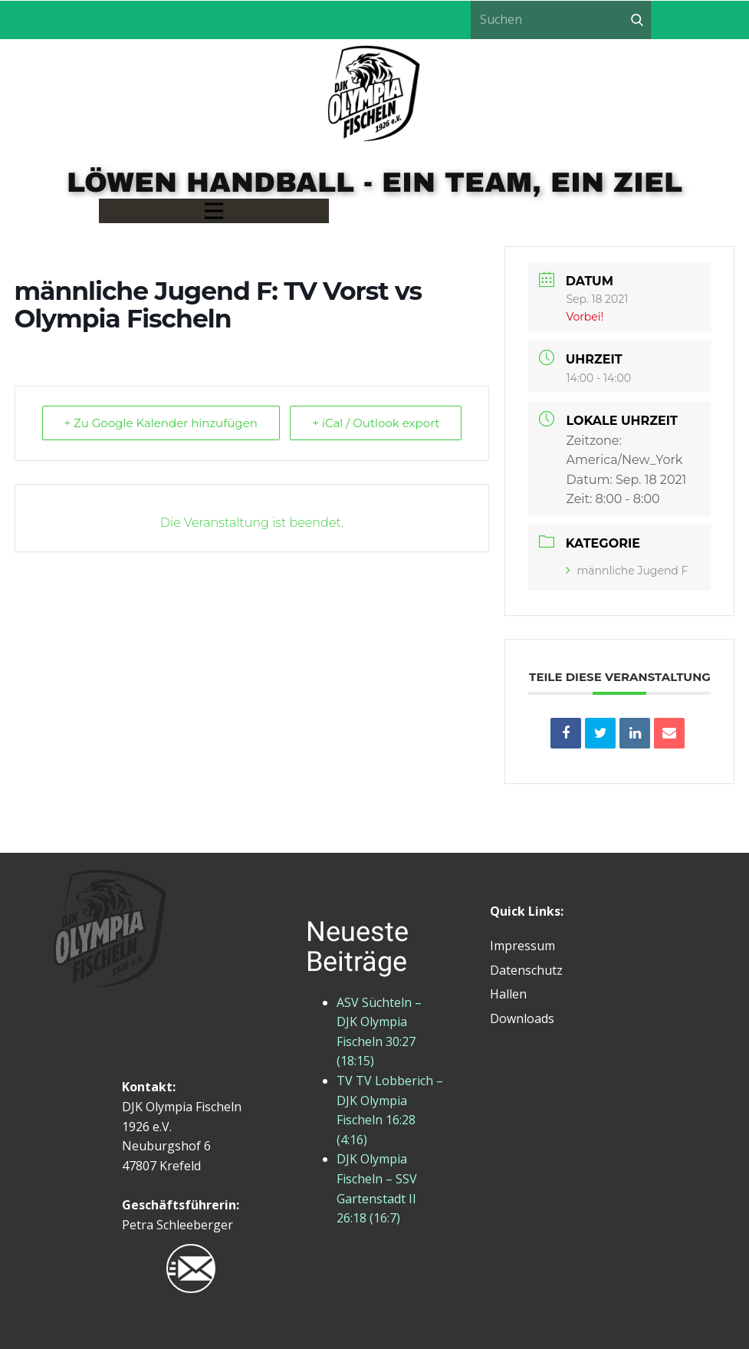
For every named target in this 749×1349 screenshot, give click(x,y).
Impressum (522, 945)
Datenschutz (526, 970)
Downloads (522, 1018)
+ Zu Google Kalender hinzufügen (161, 423)
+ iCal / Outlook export (375, 423)
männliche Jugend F (627, 570)
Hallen (508, 993)
